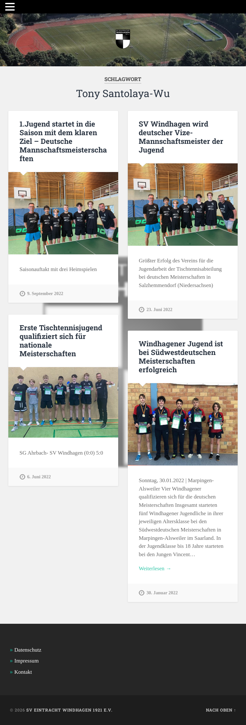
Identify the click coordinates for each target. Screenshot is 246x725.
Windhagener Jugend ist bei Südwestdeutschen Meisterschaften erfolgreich (181, 356)
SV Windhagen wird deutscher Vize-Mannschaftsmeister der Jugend (181, 136)
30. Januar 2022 (162, 592)
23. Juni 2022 (159, 309)
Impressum (26, 661)
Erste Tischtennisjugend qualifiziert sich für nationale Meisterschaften (61, 340)
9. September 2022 (45, 293)
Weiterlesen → (155, 568)
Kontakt (23, 672)
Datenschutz (27, 650)
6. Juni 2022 (39, 476)
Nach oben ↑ (221, 710)
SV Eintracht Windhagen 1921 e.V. (69, 710)
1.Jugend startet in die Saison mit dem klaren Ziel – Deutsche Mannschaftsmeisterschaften (63, 141)
